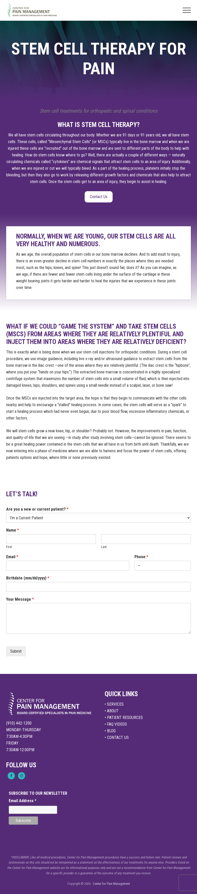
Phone (141, 556)
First (9, 547)
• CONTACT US (117, 737)
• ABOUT (112, 710)
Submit (16, 651)
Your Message (20, 599)
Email (12, 556)
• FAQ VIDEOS (116, 724)
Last (104, 547)
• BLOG (110, 730)
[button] (187, 10)
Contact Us (98, 196)
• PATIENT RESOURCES (124, 717)
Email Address (22, 800)
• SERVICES (114, 704)
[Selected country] (138, 565)
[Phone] (162, 565)
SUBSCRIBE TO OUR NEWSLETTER (38, 793)
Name (12, 530)
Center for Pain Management (111, 884)
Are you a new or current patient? (37, 509)
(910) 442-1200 (19, 723)
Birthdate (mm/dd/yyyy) (27, 578)
